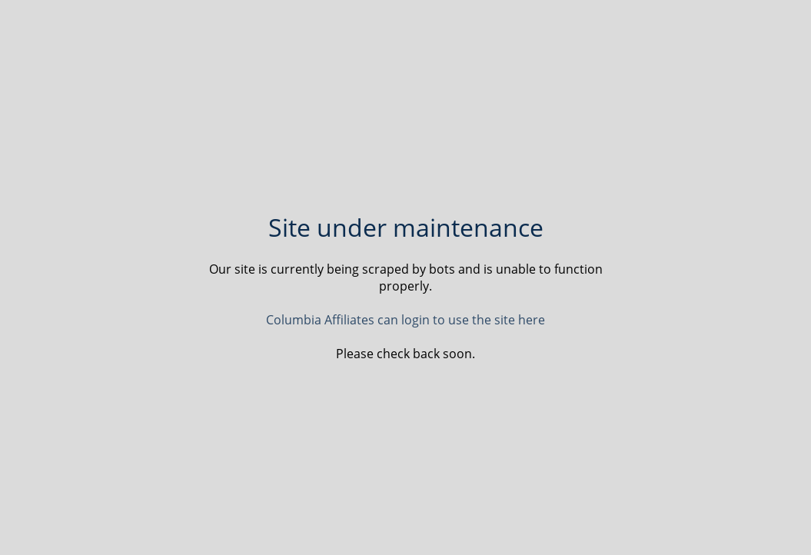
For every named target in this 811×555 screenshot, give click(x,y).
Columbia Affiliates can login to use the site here (405, 319)
